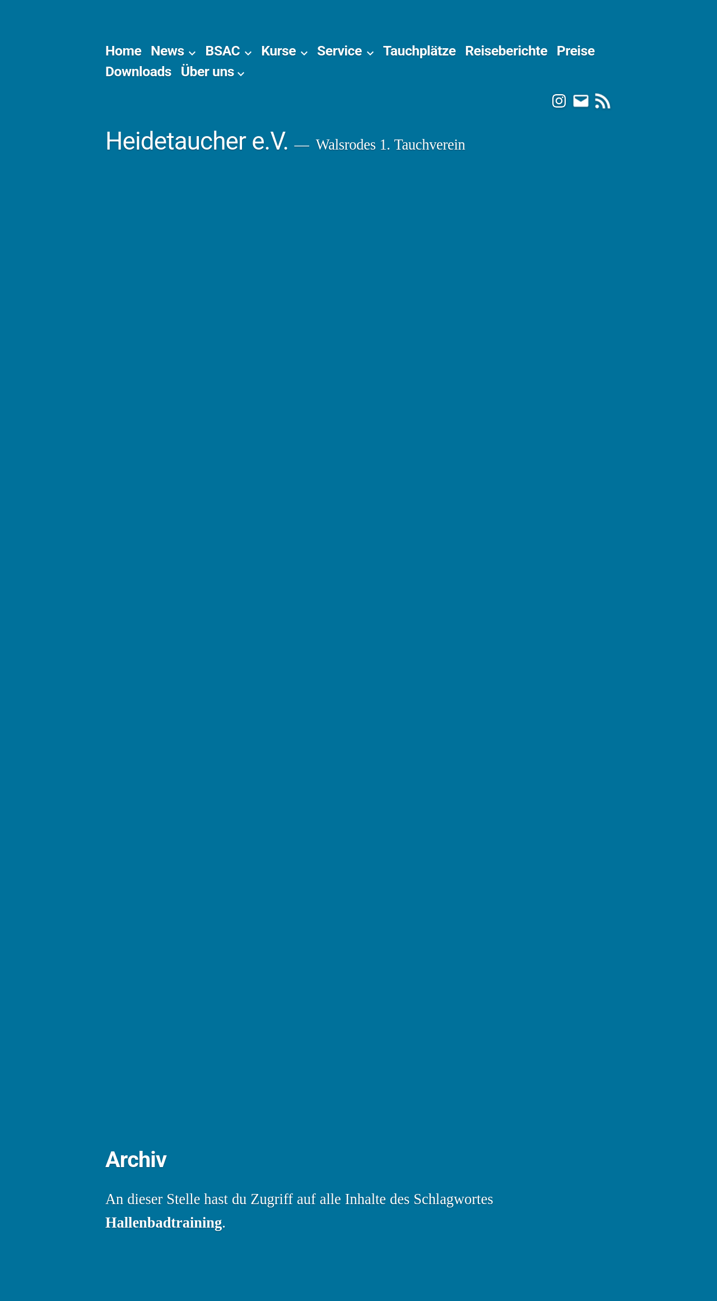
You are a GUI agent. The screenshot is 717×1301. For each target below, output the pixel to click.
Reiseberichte (506, 51)
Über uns (207, 71)
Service (339, 51)
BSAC (223, 51)
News (167, 51)
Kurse (278, 51)
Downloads (138, 71)
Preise (576, 51)
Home (123, 51)
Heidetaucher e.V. (196, 141)
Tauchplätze (419, 51)
